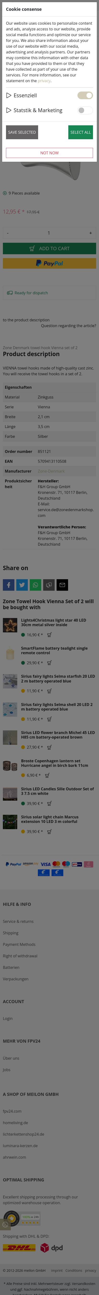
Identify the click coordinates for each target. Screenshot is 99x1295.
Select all (80, 132)
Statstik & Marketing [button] (34, 110)
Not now (49, 153)
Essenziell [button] (21, 95)
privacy (44, 80)
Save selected (22, 132)
